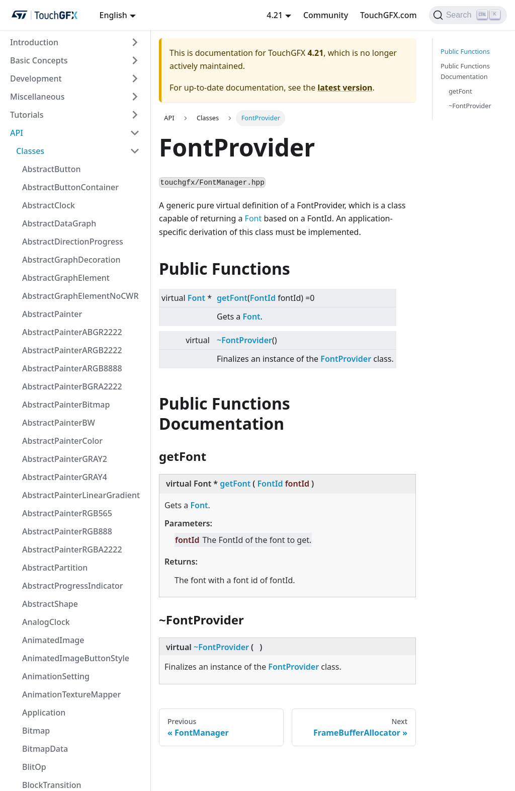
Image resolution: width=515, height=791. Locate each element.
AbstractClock (48, 205)
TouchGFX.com (388, 15)
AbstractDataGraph (59, 223)
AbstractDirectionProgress (72, 241)
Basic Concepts (39, 60)
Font (253, 218)
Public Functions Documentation (465, 71)
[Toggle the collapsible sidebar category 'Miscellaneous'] (135, 97)
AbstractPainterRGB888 (67, 531)
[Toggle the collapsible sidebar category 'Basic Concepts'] (135, 60)
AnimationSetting (56, 676)
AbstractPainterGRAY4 (64, 477)
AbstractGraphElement (66, 277)
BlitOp (34, 766)
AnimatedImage (53, 640)
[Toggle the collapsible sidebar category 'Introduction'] (135, 42)
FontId (263, 297)
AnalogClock (46, 621)
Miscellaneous (37, 96)
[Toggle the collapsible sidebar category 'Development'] (135, 78)
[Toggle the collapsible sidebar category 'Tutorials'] (135, 115)
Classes (30, 150)
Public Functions (465, 51)
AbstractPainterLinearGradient (81, 495)
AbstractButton (51, 169)
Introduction (34, 42)
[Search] (468, 15)
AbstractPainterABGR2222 (72, 332)
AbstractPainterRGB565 (67, 513)
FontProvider (345, 358)
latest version (344, 87)
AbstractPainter (52, 314)
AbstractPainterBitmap (66, 404)
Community (325, 15)
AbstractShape (50, 603)
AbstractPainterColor (62, 440)
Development (36, 78)
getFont (232, 297)
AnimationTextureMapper (71, 694)
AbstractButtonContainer (70, 187)
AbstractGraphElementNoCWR (80, 295)
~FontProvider (244, 340)
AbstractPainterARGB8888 (72, 368)
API (16, 132)
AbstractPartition (55, 567)
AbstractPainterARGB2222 (72, 350)
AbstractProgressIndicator (72, 585)
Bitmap (36, 730)
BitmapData (45, 748)
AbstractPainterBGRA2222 (72, 386)
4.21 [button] (275, 15)
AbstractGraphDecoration (71, 259)
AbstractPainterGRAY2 (64, 458)
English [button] (113, 15)
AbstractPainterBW (58, 422)
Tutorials (26, 114)
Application (43, 712)
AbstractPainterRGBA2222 (72, 549)
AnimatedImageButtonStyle (75, 658)
